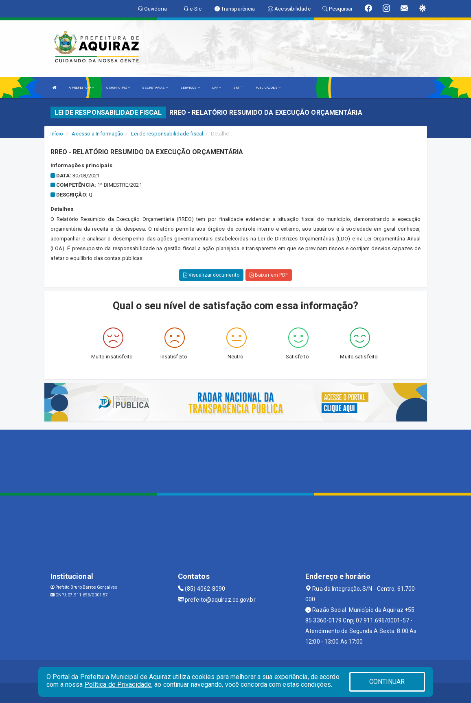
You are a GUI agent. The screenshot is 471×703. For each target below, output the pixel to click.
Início (57, 134)
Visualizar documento (211, 275)
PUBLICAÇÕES (268, 88)
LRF (216, 88)
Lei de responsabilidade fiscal (167, 134)
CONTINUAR (387, 682)
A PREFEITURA (81, 88)
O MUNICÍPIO (118, 88)
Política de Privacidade (118, 684)
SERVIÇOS (190, 88)
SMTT (238, 88)
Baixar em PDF (269, 275)
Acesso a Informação (97, 134)
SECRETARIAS (155, 88)
